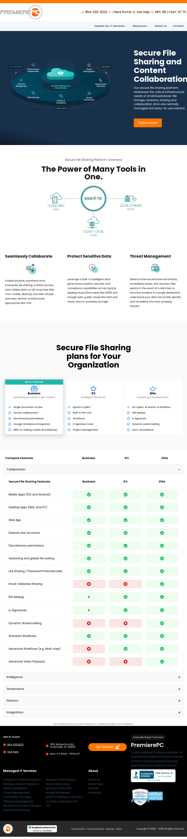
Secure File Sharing (57, 786)
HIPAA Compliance (15, 790)
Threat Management (16, 795)
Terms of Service (95, 830)
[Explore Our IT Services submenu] (126, 26)
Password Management (18, 803)
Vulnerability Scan (14, 799)
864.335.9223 (15, 747)
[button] (93, 470)
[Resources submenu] (148, 26)
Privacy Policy (78, 830)
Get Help (12, 754)
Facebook (94, 795)
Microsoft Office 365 (58, 790)
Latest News (95, 786)
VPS (48, 808)
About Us (94, 782)
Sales (119, 830)
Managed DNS (68, 803)
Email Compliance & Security (64, 799)
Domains (51, 803)
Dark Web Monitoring (16, 812)
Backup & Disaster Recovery (21, 786)
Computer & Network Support (22, 782)
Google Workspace (58, 795)
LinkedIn (93, 790)
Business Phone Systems (61, 782)
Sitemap (110, 830)
